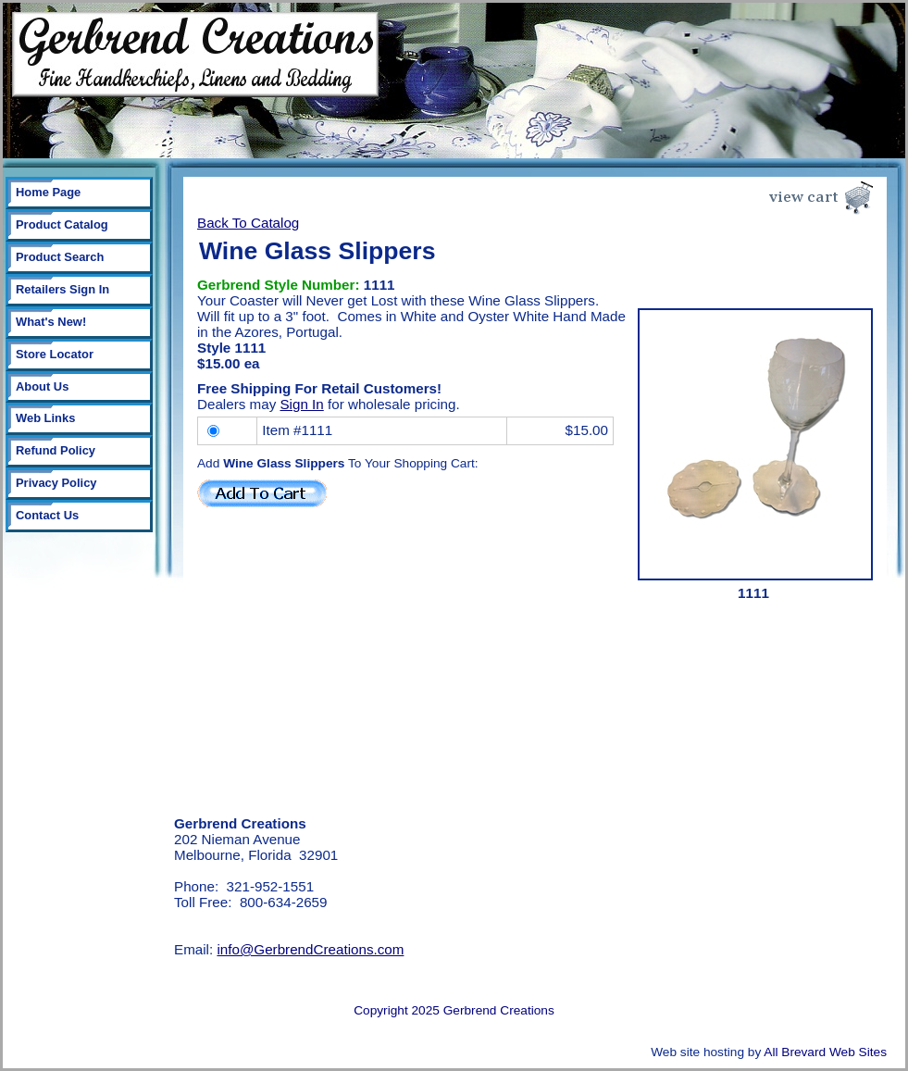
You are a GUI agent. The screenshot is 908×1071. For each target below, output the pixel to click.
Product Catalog (62, 224)
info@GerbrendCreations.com (310, 949)
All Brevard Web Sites (825, 1052)
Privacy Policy (56, 483)
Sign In (301, 404)
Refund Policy (55, 450)
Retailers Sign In (62, 289)
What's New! (51, 322)
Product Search (60, 257)
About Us (42, 386)
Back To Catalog (248, 222)
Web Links (45, 418)
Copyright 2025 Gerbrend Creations (454, 1010)
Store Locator (54, 354)
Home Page (48, 192)
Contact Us (47, 515)
